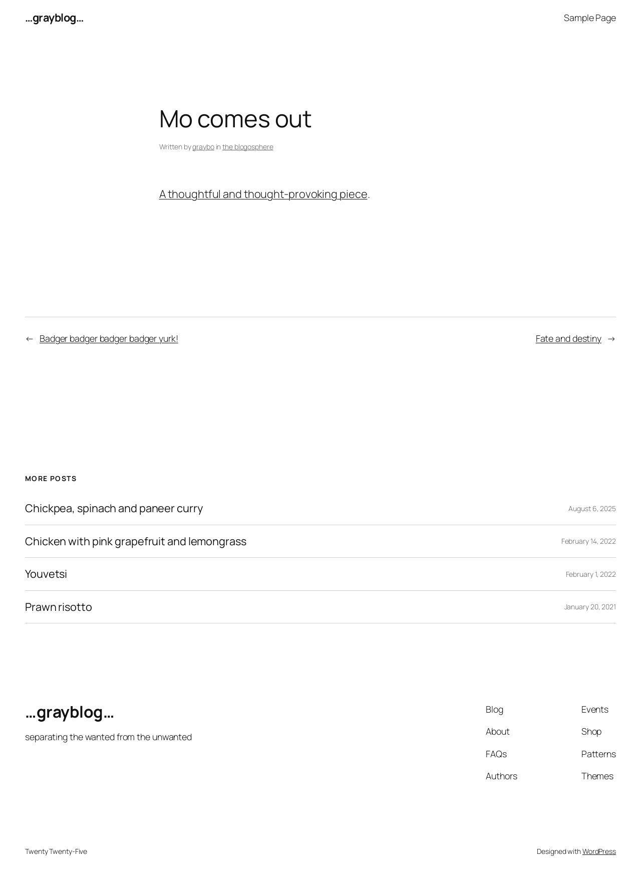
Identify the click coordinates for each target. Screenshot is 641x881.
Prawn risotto (58, 607)
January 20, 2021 (590, 606)
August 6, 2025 (592, 508)
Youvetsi (46, 574)
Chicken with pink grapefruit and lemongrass (135, 541)
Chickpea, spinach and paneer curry (114, 508)
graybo (203, 146)
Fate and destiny (568, 338)
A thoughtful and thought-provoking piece (263, 193)
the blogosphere (247, 146)
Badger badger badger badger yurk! (109, 338)
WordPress (599, 851)
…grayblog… (54, 17)
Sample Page (590, 18)
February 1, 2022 (591, 574)
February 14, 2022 (588, 541)
